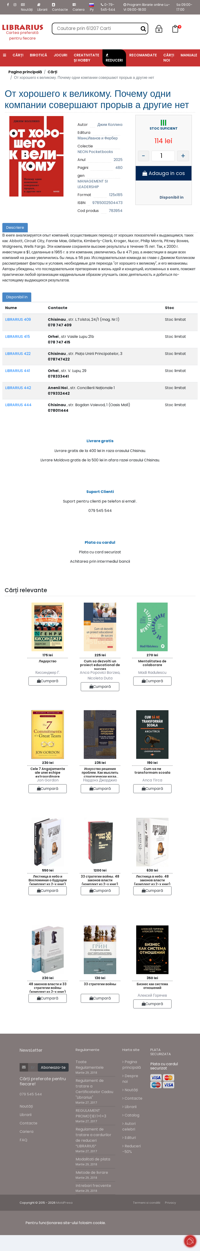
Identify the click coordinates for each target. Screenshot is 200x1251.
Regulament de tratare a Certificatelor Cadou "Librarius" (94, 1105)
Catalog (130, 1131)
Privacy (170, 1218)
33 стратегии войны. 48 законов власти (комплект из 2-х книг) (100, 895)
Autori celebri (129, 1142)
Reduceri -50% (131, 1164)
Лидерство (47, 677)
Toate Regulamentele (90, 1080)
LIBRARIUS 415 (17, 336)
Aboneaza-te (53, 1083)
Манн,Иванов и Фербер (97, 138)
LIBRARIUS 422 (18, 353)
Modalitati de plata (93, 1175)
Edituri (129, 1153)
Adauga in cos (163, 173)
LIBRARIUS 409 (18, 319)
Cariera (78, 7)
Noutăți (27, 7)
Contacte (60, 7)
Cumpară (47, 696)
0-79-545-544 (108, 7)
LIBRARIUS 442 (18, 387)
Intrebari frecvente (93, 1201)
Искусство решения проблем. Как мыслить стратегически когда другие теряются (100, 787)
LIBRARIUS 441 (17, 370)
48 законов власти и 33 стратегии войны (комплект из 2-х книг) (48, 1002)
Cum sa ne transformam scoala (152, 786)
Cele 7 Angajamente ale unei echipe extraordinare (47, 787)
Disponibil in (172, 197)
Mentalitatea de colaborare (152, 679)
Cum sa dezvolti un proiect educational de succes (100, 680)
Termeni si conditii (146, 1218)
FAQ (23, 1156)
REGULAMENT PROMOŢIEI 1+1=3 (91, 1129)
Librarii (42, 7)
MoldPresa (64, 1218)
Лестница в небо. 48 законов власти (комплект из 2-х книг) (152, 895)
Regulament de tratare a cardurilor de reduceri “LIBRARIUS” (93, 1153)
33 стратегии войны (100, 999)
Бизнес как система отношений (152, 1001)
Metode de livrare (92, 1188)
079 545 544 (31, 1110)
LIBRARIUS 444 (18, 405)
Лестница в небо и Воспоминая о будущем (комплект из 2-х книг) (47, 895)
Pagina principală (25, 72)
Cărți (52, 72)
